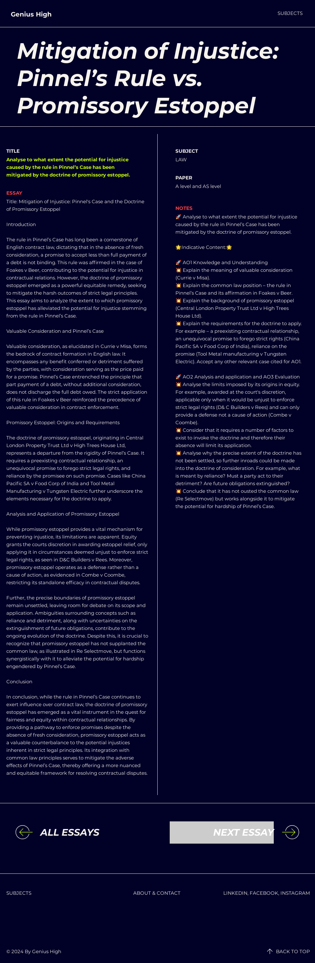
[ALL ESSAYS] (92, 832)
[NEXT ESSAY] (222, 832)
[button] (290, 13)
